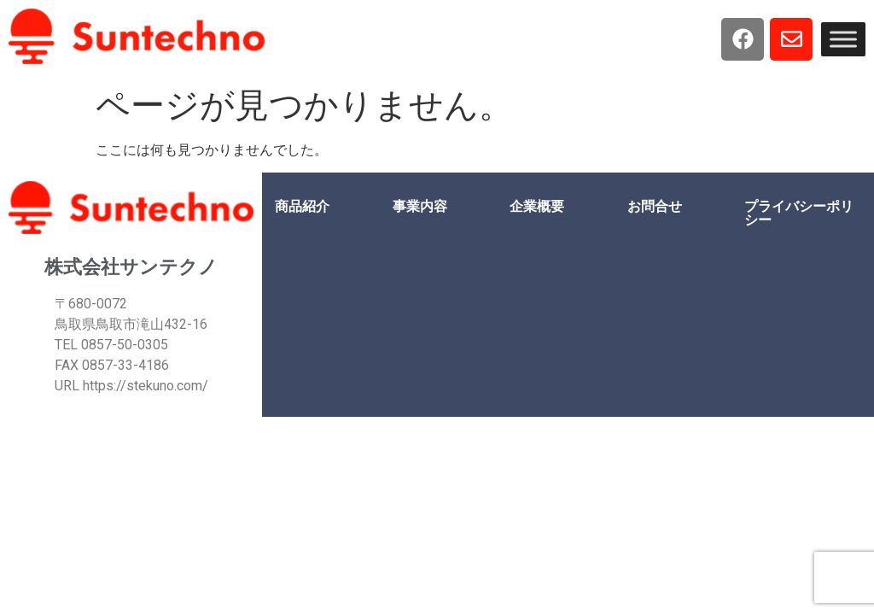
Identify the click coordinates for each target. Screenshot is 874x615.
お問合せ (654, 206)
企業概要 (537, 206)
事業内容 (420, 206)
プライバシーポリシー (799, 213)
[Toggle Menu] (843, 39)
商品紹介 (302, 206)
